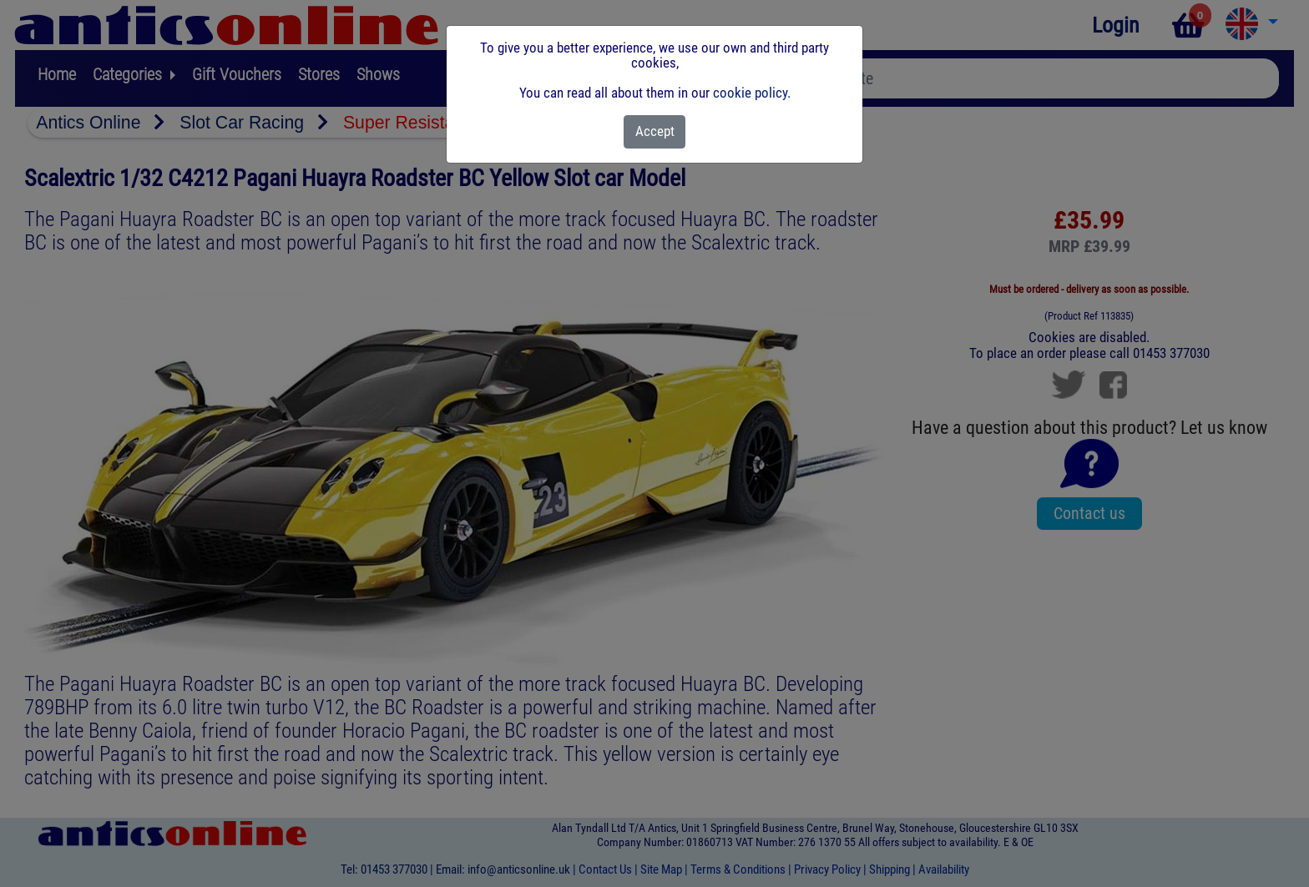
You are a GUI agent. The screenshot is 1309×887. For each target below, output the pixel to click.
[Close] (655, 132)
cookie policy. (752, 92)
